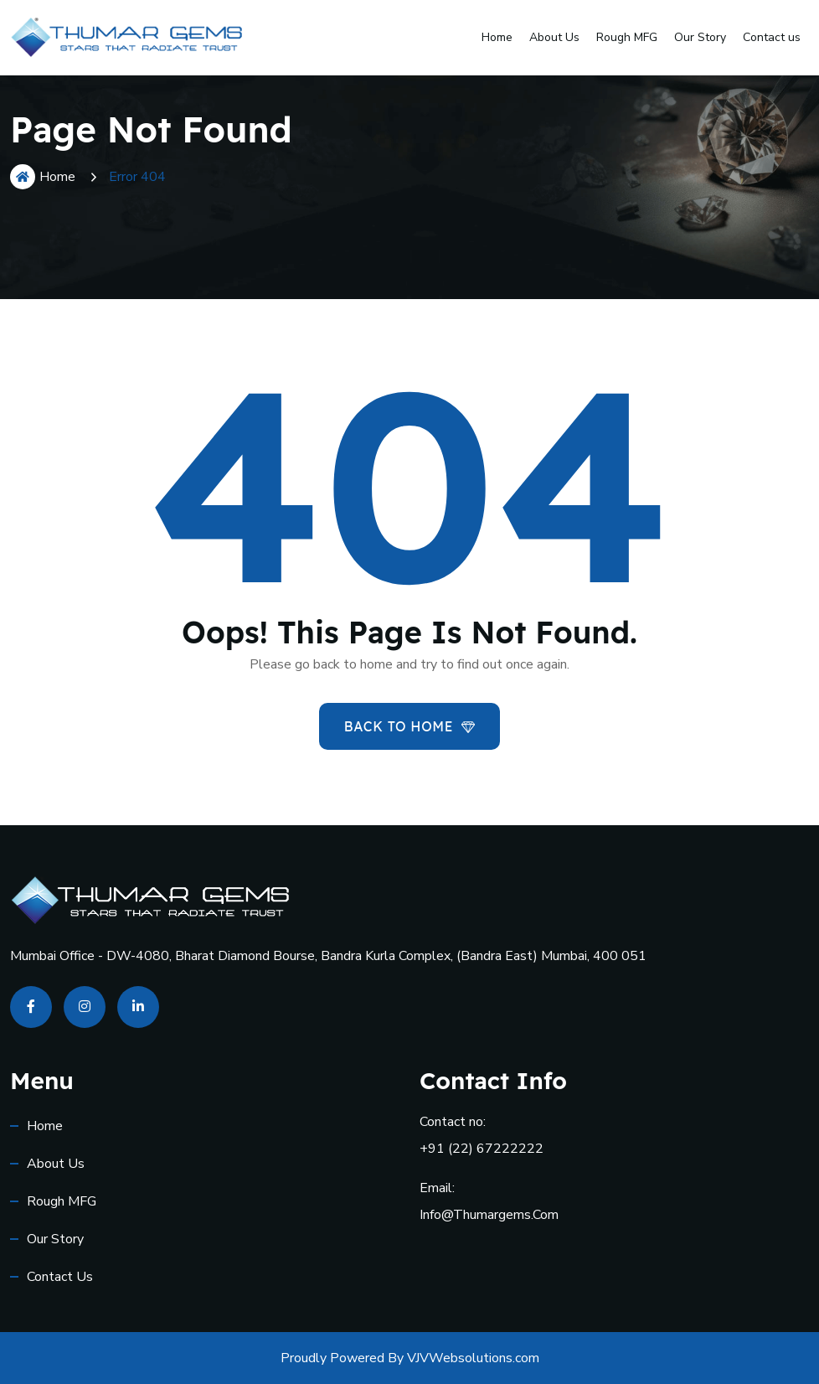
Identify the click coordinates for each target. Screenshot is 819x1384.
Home (497, 37)
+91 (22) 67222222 (481, 1148)
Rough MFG (626, 37)
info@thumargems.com (489, 1215)
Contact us (772, 37)
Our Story (700, 37)
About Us (554, 37)
